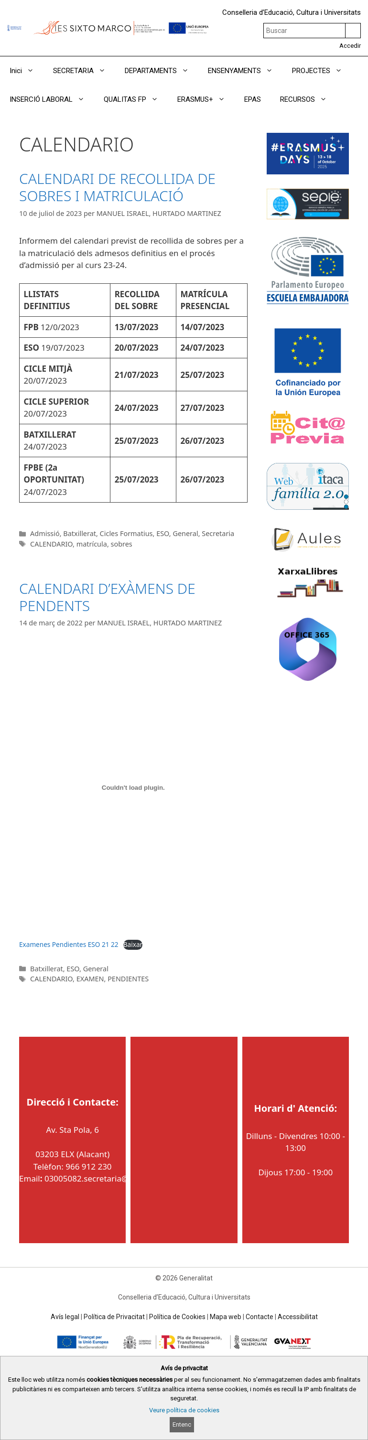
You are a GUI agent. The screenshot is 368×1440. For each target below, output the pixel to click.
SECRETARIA (84, 70)
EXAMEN (90, 978)
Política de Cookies (177, 1317)
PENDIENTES (128, 978)
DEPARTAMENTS (161, 70)
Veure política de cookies (184, 1410)
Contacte (259, 1317)
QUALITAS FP (136, 99)
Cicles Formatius (126, 533)
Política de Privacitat (114, 1317)
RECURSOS (308, 99)
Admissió (45, 533)
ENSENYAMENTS (245, 70)
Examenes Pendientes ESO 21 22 (69, 944)
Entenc (182, 1424)
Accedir (350, 45)
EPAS (252, 99)
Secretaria (218, 533)
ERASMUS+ (206, 99)
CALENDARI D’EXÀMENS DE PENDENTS (107, 597)
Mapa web (225, 1317)
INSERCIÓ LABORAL (52, 99)
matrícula (91, 543)
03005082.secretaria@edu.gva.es (107, 1178)
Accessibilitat (298, 1317)
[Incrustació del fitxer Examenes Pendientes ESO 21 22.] (133, 787)
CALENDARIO (51, 543)
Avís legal (65, 1317)
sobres (121, 543)
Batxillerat (79, 533)
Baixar (132, 944)
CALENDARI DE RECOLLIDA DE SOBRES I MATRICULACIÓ (117, 187)
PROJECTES (322, 70)
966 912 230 (88, 1166)
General (185, 533)
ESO (162, 533)
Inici (26, 70)
